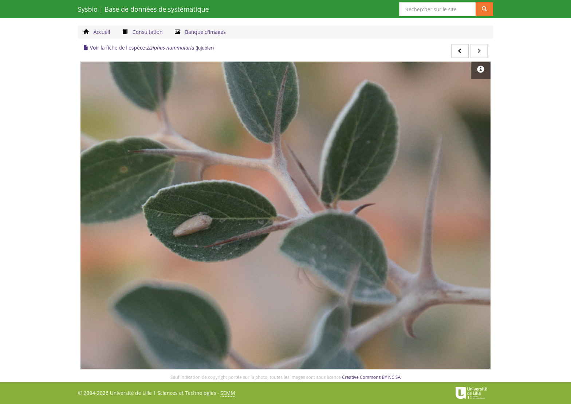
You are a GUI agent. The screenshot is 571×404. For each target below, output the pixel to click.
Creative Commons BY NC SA (371, 377)
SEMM (227, 392)
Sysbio (143, 9)
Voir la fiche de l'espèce (148, 47)
